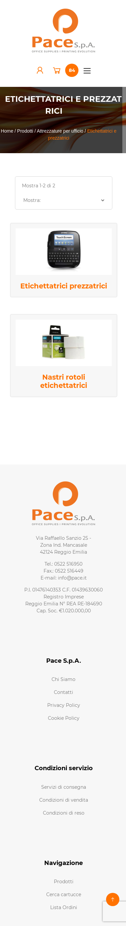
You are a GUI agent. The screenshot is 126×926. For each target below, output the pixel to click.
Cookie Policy (63, 718)
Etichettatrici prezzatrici (63, 286)
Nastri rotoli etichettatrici (63, 381)
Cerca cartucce (63, 894)
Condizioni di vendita (63, 800)
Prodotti (63, 882)
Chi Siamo (63, 679)
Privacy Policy (63, 705)
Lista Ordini (63, 907)
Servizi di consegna (63, 787)
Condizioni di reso (63, 813)
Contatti (63, 692)
